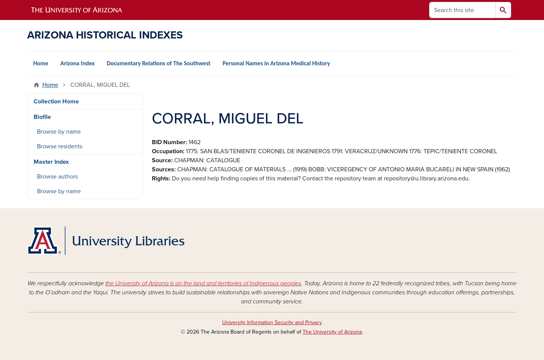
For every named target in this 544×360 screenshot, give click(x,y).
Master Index (51, 162)
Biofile (42, 117)
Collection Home (56, 101)
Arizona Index (77, 63)
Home (40, 63)
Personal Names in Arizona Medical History (276, 63)
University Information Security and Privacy (272, 322)
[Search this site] (462, 10)
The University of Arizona (332, 332)
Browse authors (57, 176)
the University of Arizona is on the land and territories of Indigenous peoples (203, 283)
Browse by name (59, 131)
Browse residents (59, 146)
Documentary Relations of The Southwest (158, 63)
